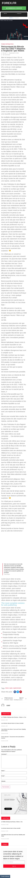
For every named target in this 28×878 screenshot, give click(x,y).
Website (3, 781)
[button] (15, 692)
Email (3, 775)
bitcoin (7, 688)
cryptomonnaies (17, 688)
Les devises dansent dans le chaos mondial (12, 723)
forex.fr (9, 3)
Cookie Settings (5, 876)
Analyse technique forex (7, 44)
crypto (10, 688)
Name (3, 770)
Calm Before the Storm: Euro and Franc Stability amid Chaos (13, 835)
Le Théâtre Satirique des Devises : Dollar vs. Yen (13, 717)
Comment (4, 754)
